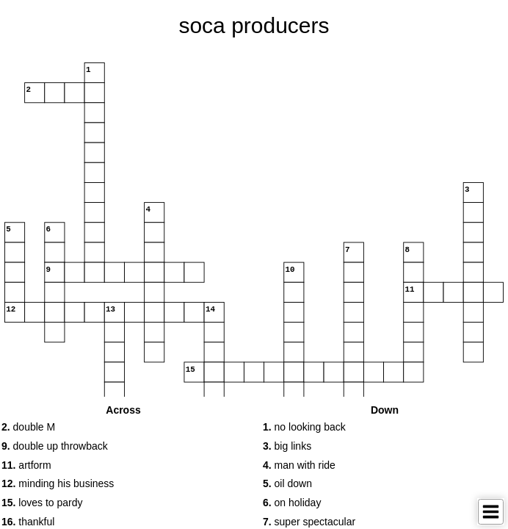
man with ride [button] (299, 465)
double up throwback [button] (54, 446)
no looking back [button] (304, 427)
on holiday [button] (292, 502)
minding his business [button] (57, 483)
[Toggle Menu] (491, 512)
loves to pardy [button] (42, 502)
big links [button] (287, 446)
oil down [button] (287, 483)
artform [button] (26, 465)
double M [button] (28, 427)
